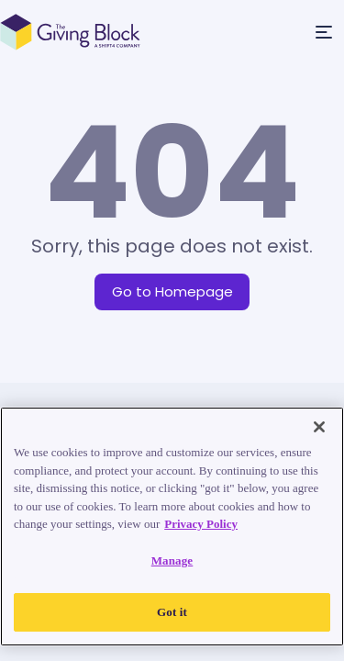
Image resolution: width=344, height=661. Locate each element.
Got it (172, 612)
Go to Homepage (172, 291)
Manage (172, 560)
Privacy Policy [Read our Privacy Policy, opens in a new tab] (201, 524)
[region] (172, 526)
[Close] (319, 427)
